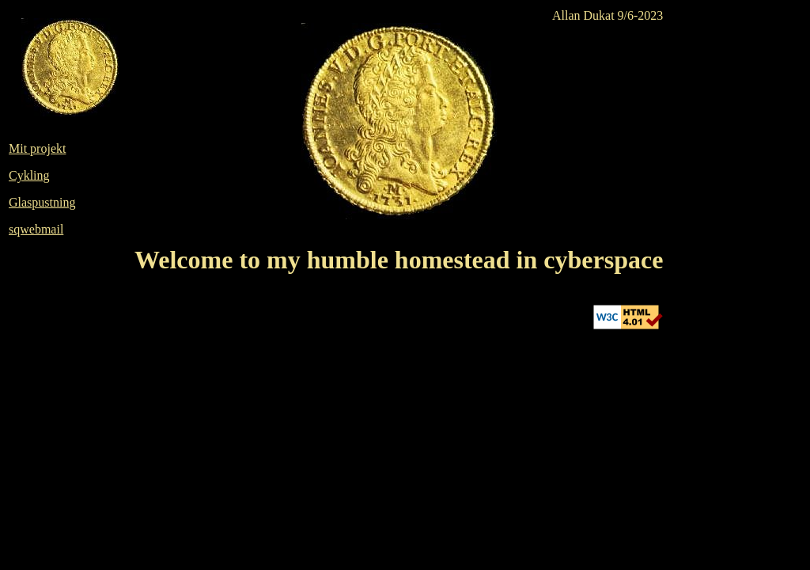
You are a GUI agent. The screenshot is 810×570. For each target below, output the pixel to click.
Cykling (29, 175)
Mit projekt (37, 148)
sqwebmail (36, 229)
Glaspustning (42, 202)
